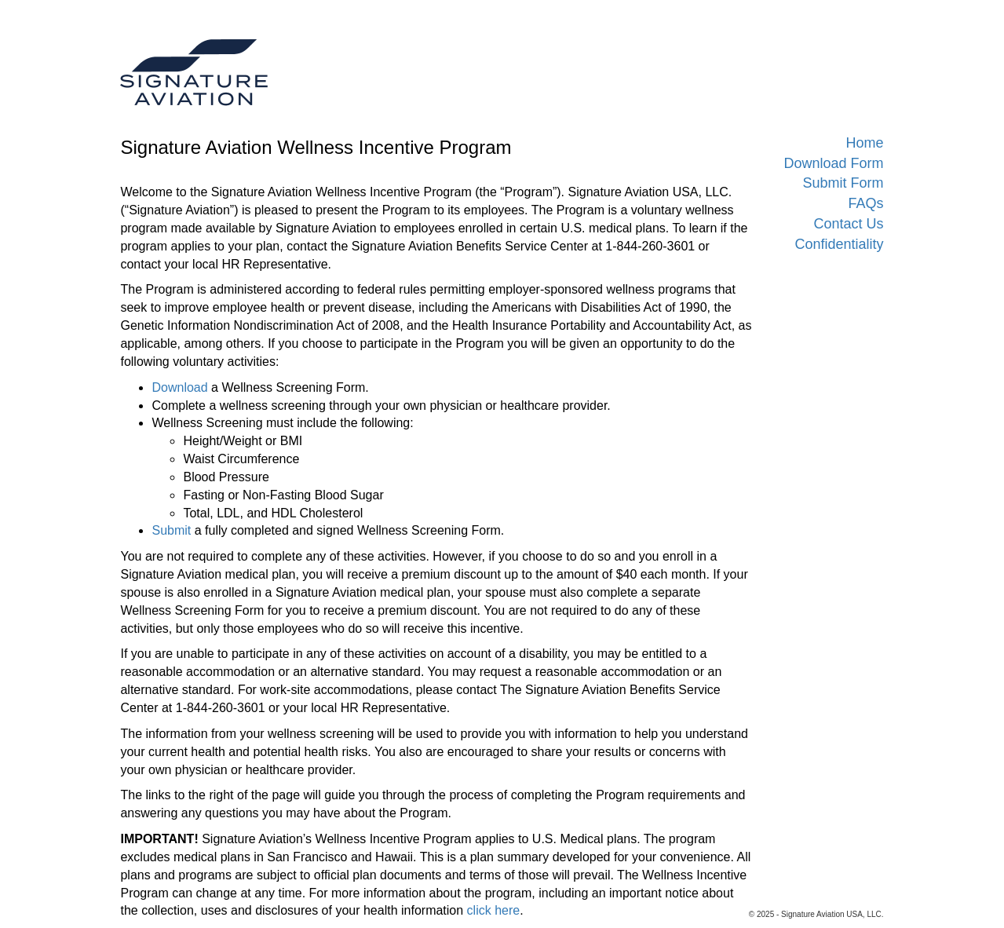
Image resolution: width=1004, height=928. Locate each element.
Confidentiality (838, 244)
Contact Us (848, 224)
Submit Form (842, 183)
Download (179, 387)
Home (864, 143)
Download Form (833, 163)
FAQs (865, 203)
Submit (171, 530)
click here (493, 910)
